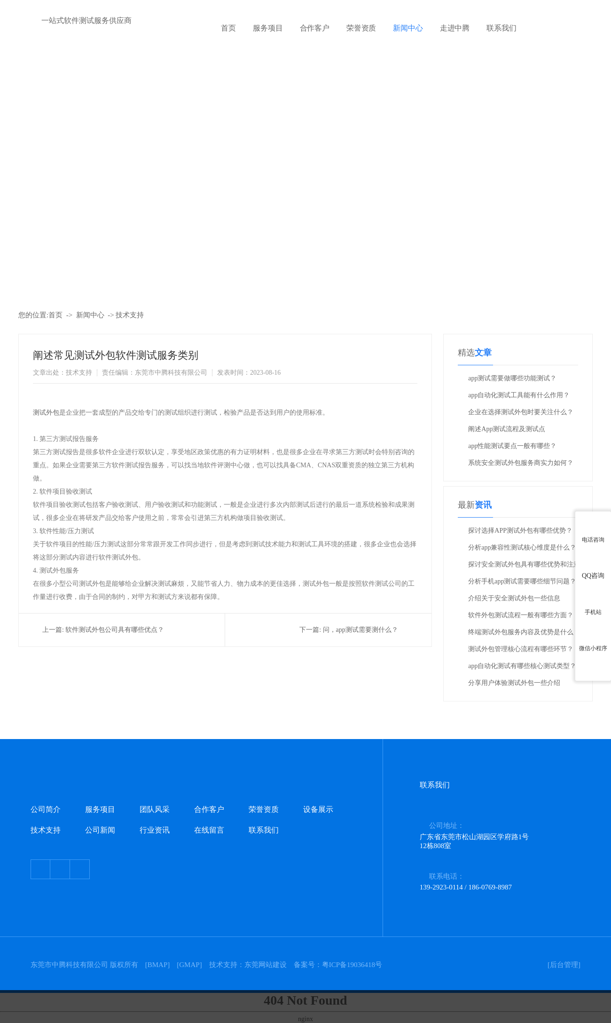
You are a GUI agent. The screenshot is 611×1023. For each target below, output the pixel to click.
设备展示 (318, 809)
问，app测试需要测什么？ (360, 629)
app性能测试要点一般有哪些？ (512, 445)
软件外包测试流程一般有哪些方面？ (520, 615)
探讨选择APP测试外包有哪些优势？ (520, 530)
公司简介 (46, 809)
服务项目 (267, 28)
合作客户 (314, 28)
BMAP (158, 964)
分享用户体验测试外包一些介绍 (514, 682)
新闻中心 (408, 28)
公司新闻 (100, 830)
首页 (228, 28)
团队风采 (155, 809)
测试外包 (46, 412)
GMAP (189, 964)
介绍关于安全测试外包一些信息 (514, 598)
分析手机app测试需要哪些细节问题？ (522, 581)
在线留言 (209, 830)
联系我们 (501, 28)
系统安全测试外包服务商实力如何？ (520, 462)
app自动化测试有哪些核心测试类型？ (522, 665)
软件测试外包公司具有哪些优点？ (114, 629)
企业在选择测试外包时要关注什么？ (520, 412)
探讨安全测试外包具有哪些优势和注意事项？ (524, 567)
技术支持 (130, 315)
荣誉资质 (361, 28)
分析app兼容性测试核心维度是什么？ (522, 547)
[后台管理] (564, 964)
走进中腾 (455, 28)
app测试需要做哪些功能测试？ (512, 378)
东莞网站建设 (265, 964)
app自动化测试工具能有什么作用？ (519, 395)
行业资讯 (155, 830)
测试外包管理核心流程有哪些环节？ (520, 649)
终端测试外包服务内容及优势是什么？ (524, 632)
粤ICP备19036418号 (352, 964)
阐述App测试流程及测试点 (506, 429)
